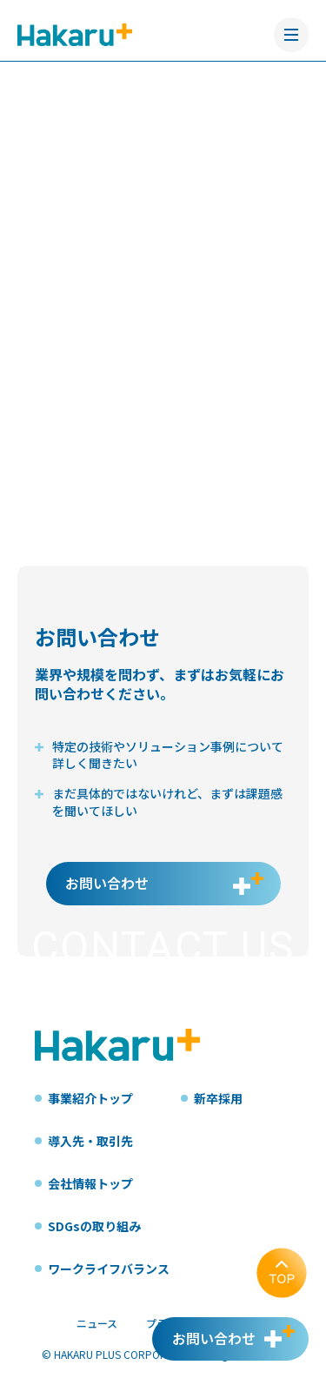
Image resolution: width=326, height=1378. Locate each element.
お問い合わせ (107, 882)
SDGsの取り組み (94, 1226)
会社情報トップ (90, 1183)
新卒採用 (218, 1098)
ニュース (97, 1322)
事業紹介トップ (90, 1098)
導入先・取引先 (90, 1140)
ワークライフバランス (109, 1268)
